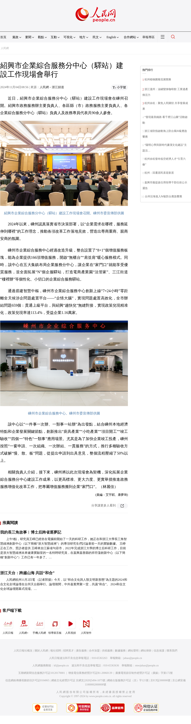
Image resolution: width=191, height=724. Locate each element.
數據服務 (120, 650)
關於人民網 (41, 650)
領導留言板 (55, 625)
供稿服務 (107, 650)
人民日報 (8, 625)
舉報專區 (148, 37)
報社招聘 (55, 650)
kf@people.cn (61, 665)
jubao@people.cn (132, 658)
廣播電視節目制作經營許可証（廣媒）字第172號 (144, 673)
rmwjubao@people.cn (147, 665)
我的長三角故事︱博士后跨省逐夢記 (30, 532)
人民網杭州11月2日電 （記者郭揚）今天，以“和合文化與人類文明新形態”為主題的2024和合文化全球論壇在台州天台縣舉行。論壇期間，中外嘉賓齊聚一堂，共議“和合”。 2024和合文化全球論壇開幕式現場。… (63, 584)
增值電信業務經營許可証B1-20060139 (90, 673)
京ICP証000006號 (160, 680)
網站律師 (146, 650)
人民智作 (86, 625)
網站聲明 (133, 650)
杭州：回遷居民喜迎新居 (159, 172)
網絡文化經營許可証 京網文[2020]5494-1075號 (78, 680)
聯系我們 (172, 650)
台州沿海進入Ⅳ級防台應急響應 (163, 196)
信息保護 (159, 650)
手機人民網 (39, 625)
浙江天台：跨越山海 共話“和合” (27, 573)
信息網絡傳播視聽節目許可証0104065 (27, 680)
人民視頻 (70, 625)
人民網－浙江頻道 (52, 87)
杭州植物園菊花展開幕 (157, 79)
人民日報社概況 (23, 650)
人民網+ (23, 625)
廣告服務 (81, 650)
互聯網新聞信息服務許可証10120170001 (41, 673)
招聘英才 (68, 650)
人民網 (5, 48)
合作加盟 (94, 650)
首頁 (3, 37)
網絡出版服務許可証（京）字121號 (127, 680)
